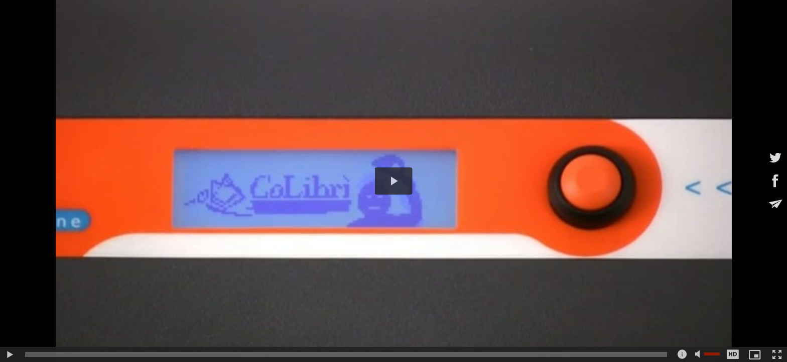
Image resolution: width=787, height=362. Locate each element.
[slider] (346, 354)
